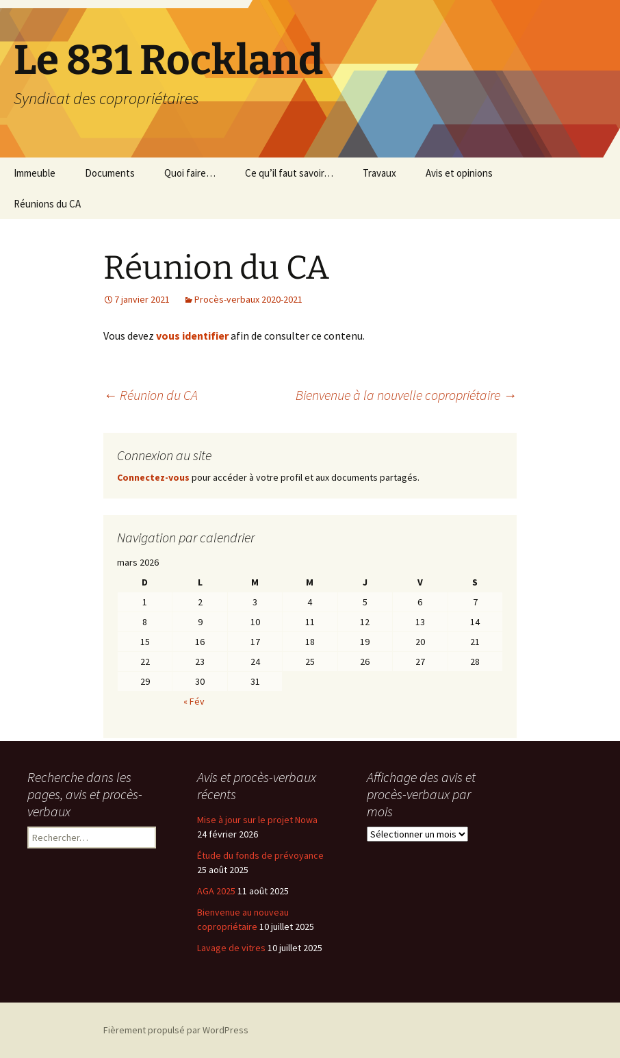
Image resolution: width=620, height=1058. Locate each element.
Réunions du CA (47, 203)
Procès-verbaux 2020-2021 (248, 299)
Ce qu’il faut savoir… (289, 172)
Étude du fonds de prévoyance (260, 855)
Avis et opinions (459, 172)
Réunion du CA (150, 394)
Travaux (379, 172)
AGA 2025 (216, 891)
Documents (110, 172)
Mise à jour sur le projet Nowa (257, 820)
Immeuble (34, 172)
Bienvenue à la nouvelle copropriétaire (406, 394)
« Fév (194, 701)
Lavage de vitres (231, 948)
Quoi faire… (190, 172)
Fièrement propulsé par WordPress (175, 1030)
